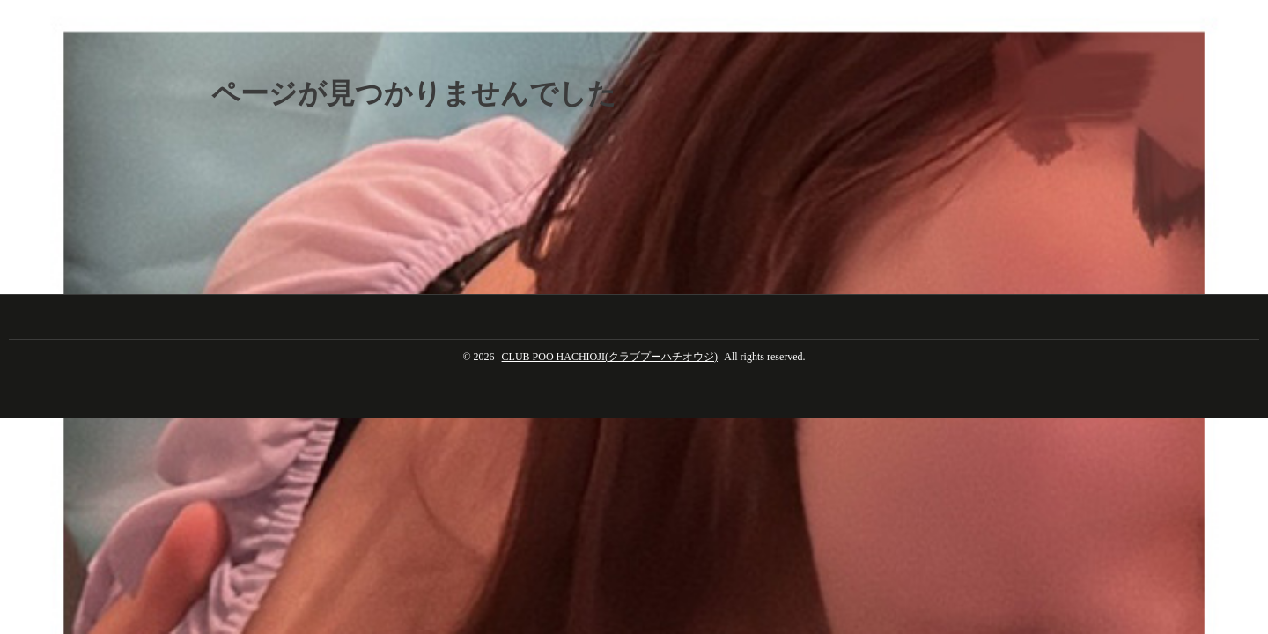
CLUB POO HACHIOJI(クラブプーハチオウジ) (610, 356)
